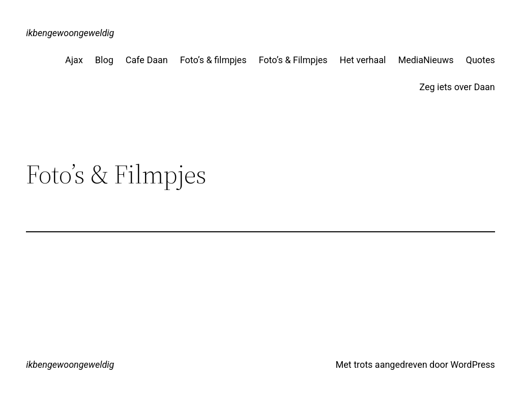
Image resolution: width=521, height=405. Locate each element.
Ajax (74, 60)
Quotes (480, 60)
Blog (104, 60)
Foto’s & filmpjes (213, 60)
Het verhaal (363, 60)
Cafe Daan (147, 60)
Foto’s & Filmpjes (292, 60)
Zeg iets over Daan (457, 87)
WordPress (472, 364)
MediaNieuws (425, 60)
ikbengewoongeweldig (70, 33)
